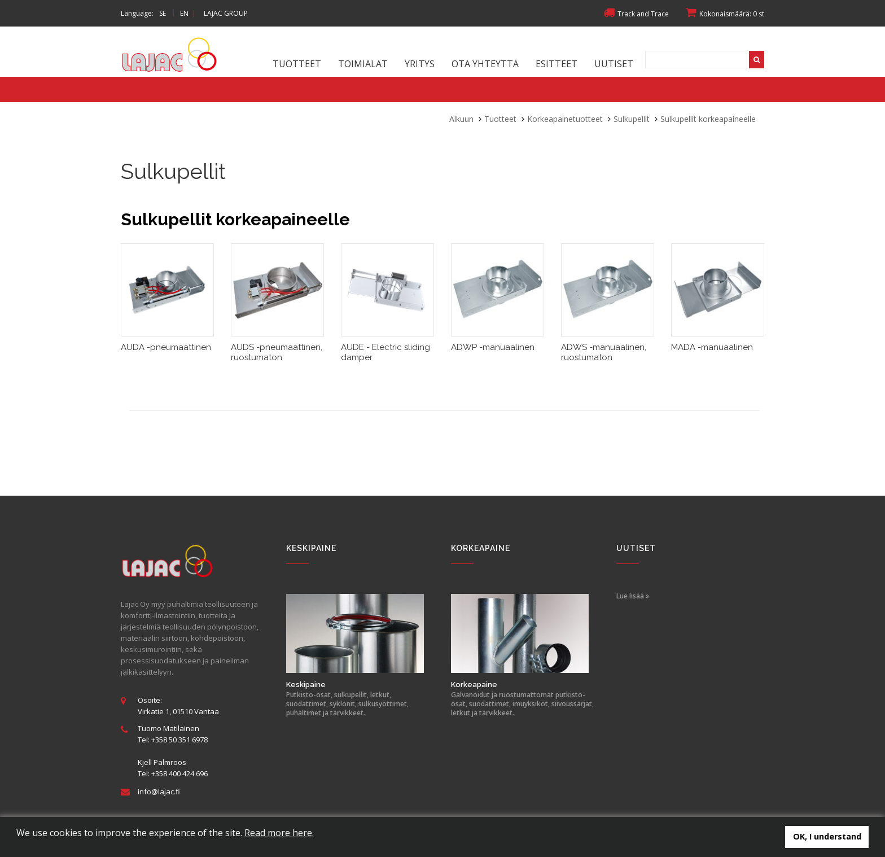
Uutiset (613, 64)
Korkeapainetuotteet (565, 118)
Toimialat (363, 64)
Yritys (420, 64)
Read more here (278, 833)
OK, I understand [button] (827, 836)
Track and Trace (636, 14)
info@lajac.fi (159, 791)
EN (184, 13)
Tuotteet (297, 64)
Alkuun (461, 118)
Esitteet (556, 64)
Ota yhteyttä (485, 64)
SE (162, 13)
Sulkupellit (632, 118)
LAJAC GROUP (226, 13)
